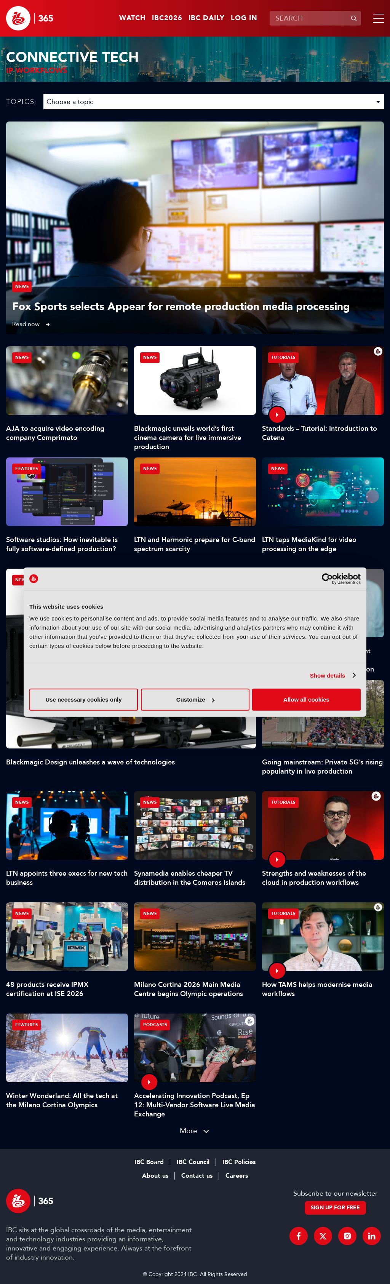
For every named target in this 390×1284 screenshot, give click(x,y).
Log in (244, 18)
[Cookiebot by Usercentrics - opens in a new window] (327, 578)
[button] (377, 18)
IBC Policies (239, 1162)
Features (26, 469)
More (188, 1130)
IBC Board (149, 1162)
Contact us (197, 1176)
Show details (327, 675)
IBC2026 (167, 18)
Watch (132, 18)
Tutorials (283, 357)
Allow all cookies (306, 699)
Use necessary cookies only (83, 699)
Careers (236, 1176)
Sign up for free (335, 1207)
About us (155, 1176)
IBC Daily (207, 18)
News (22, 286)
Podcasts (155, 1025)
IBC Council (193, 1162)
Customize (195, 699)
